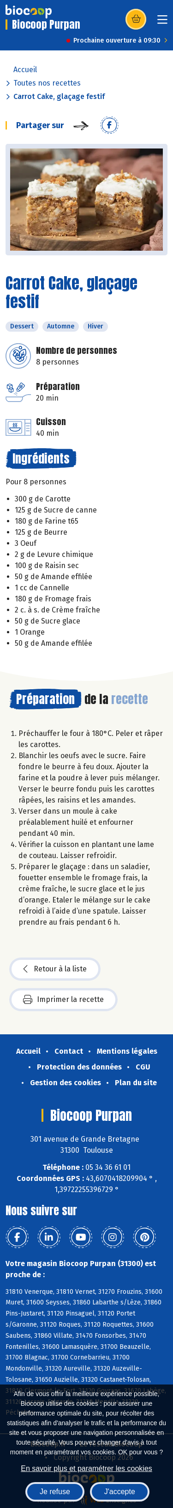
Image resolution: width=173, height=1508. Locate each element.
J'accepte (119, 1492)
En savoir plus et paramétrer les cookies (86, 1468)
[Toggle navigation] (162, 22)
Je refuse (55, 1492)
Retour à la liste (55, 969)
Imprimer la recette (63, 999)
